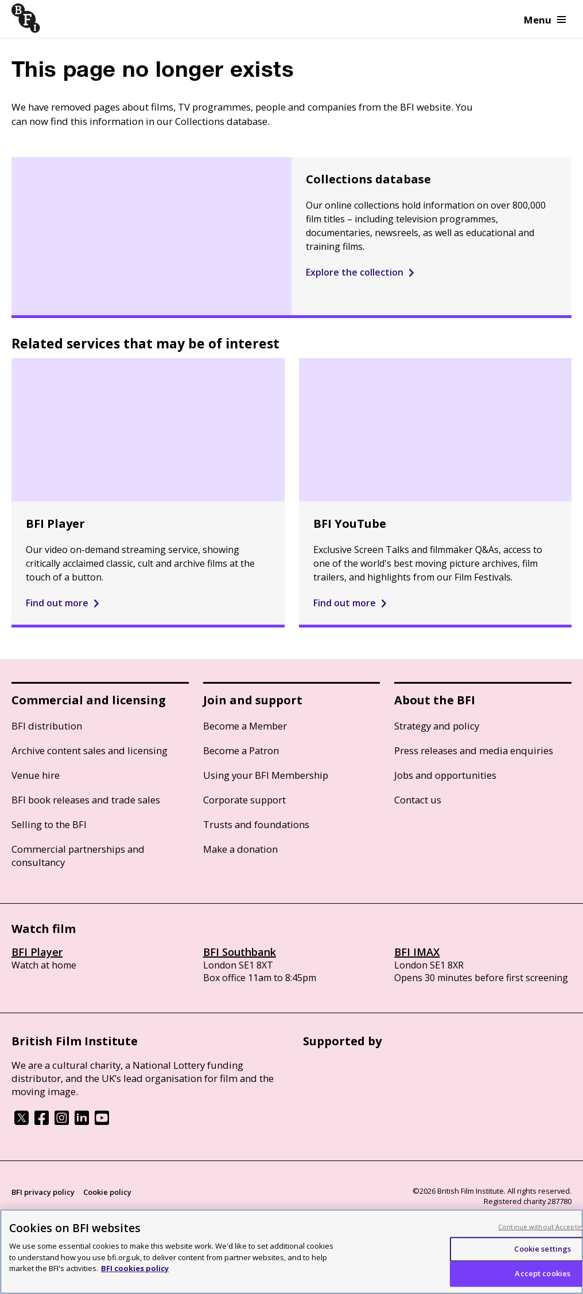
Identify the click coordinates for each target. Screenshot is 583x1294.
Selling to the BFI (49, 824)
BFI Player (37, 952)
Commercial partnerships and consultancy (78, 855)
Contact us (417, 799)
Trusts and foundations (256, 824)
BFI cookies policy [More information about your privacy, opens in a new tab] (135, 1268)
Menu (545, 19)
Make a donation (240, 849)
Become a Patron (241, 750)
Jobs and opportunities (445, 775)
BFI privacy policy (43, 1192)
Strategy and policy (436, 725)
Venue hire (35, 775)
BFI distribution (46, 725)
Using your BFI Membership (265, 775)
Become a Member (245, 725)
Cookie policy (107, 1192)
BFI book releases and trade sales (85, 799)
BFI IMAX (417, 952)
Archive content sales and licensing (89, 750)
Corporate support (244, 799)
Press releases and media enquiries (473, 750)
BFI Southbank (239, 952)
